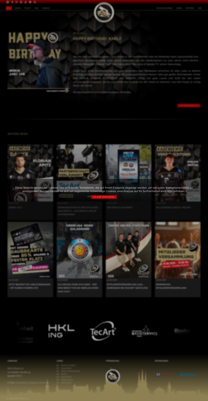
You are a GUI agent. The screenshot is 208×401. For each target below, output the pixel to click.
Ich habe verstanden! (104, 197)
